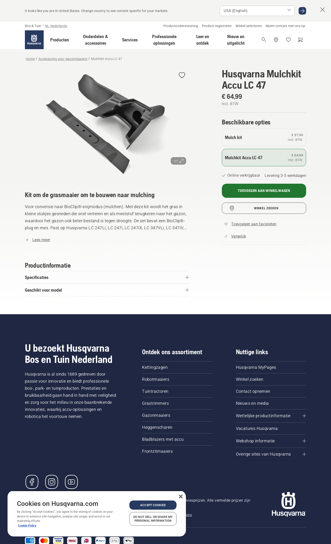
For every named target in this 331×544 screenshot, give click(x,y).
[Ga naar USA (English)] (302, 11)
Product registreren (217, 26)
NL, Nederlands (56, 26)
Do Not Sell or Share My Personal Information (153, 518)
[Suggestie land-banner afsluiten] (322, 9)
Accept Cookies (153, 505)
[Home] (34, 39)
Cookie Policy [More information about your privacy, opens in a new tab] (27, 525)
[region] (97, 513)
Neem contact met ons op (285, 26)
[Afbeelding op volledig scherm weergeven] (107, 123)
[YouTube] (71, 482)
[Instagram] (52, 482)
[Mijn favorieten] (288, 39)
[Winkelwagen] (300, 39)
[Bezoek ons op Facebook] (32, 482)
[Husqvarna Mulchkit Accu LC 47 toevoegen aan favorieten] (182, 75)
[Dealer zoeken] (276, 39)
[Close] (181, 496)
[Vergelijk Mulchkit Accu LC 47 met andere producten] (235, 236)
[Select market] (257, 11)
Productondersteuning (180, 26)
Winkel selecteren (248, 26)
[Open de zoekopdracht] (263, 39)
